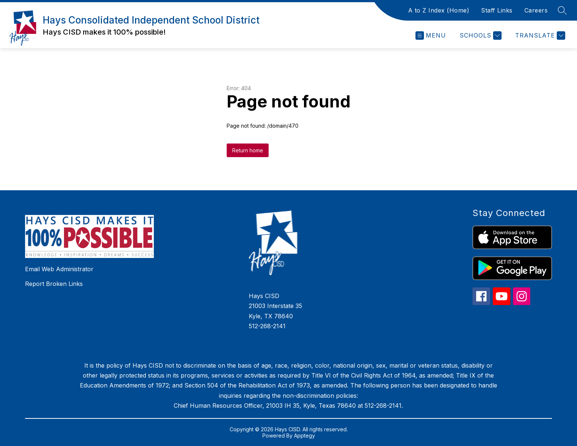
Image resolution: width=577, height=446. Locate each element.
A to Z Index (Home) (439, 10)
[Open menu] (430, 35)
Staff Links (497, 10)
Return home (247, 150)
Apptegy (304, 435)
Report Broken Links (54, 283)
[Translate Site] (539, 35)
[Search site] (562, 10)
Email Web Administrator (59, 269)
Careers (536, 10)
